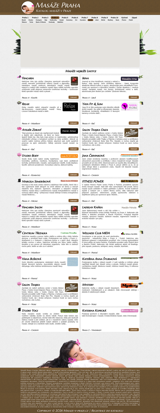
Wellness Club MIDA (96, 233)
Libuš (97, 20)
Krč (76, 20)
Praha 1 (25, 18)
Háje (45, 20)
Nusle (117, 20)
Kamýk (61, 20)
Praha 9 (105, 18)
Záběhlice (60, 22)
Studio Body (30, 156)
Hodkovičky (53, 20)
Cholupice (39, 20)
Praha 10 (114, 18)
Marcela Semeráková (36, 181)
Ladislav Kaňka (92, 207)
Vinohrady (52, 22)
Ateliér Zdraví (31, 130)
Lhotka (90, 20)
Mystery (87, 285)
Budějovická (123, 378)
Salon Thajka (31, 285)
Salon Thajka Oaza (95, 130)
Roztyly (104, 394)
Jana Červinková (93, 156)
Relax (25, 104)
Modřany (110, 20)
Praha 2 (35, 18)
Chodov (31, 20)
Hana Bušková (31, 259)
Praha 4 (55, 18)
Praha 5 (65, 18)
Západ (134, 18)
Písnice (124, 20)
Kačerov (125, 403)
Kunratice (83, 20)
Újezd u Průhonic (41, 22)
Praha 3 (45, 18)
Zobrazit (73, 97)
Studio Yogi (30, 310)
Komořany (69, 20)
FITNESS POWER (92, 181)
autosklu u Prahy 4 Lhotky (98, 392)
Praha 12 (23, 389)
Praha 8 (95, 18)
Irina (85, 78)
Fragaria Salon (32, 207)
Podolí (131, 20)
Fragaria (27, 78)
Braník (24, 20)
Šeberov (24, 22)
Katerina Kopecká (94, 310)
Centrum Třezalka (34, 233)
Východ (124, 18)
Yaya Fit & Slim (92, 104)
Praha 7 (85, 18)
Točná (31, 22)
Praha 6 (75, 18)
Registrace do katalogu (107, 411)
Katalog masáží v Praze (53, 11)
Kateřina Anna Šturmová (99, 259)
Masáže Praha (57, 5)
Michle (103, 20)
